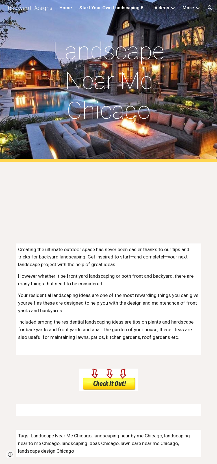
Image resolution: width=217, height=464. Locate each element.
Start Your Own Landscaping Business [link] (113, 7)
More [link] (188, 7)
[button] (210, 8)
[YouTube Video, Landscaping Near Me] (108, 199)
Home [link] (65, 7)
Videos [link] (162, 7)
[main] (108, 81)
